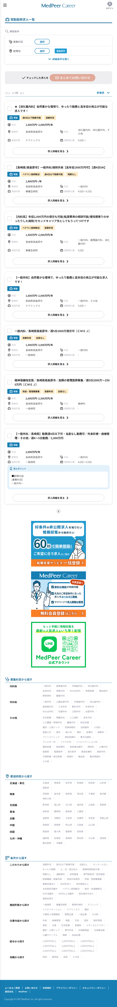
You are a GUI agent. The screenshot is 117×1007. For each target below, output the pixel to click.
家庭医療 (89, 690)
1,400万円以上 (87, 941)
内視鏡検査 (83, 930)
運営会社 (9, 991)
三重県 (80, 811)
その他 (46, 761)
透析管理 (97, 920)
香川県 (57, 831)
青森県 (57, 782)
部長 (65, 956)
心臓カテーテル (50, 934)
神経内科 (60, 690)
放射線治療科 (76, 746)
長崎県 (69, 838)
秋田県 (91, 782)
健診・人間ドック (51, 727)
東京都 (103, 793)
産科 (58, 732)
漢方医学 (72, 751)
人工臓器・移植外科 (52, 722)
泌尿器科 (84, 727)
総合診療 (84, 722)
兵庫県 (80, 818)
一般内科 (47, 685)
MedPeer (22, 991)
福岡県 (46, 838)
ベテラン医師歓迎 (71, 888)
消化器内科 (93, 685)
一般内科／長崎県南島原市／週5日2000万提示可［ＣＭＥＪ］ (53, 331)
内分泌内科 (75, 690)
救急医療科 (70, 736)
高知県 (80, 831)
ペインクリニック (51, 736)
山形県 (103, 782)
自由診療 (76, 934)
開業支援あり (49, 883)
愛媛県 (69, 831)
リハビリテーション (52, 909)
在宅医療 (47, 717)
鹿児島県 (47, 842)
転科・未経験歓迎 (93, 888)
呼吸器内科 (77, 685)
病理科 (70, 756)
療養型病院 (61, 904)
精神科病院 (77, 904)
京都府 (57, 818)
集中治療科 (85, 736)
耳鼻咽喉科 (70, 727)
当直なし (84, 864)
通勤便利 (60, 874)
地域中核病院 (73, 878)
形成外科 (89, 706)
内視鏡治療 (99, 930)
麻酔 (65, 934)
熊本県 (80, 838)
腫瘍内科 (60, 695)
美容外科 (101, 751)
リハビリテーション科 (87, 741)
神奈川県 (47, 798)
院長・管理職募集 (93, 878)
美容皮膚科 (86, 751)
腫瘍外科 (71, 722)
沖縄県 (59, 842)
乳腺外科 (62, 711)
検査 (68, 920)
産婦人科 (47, 732)
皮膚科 (89, 732)
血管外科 (89, 711)
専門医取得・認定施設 (94, 874)
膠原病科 (47, 695)
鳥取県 (46, 824)
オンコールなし (100, 864)
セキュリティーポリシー (94, 987)
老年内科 (87, 717)
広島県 (80, 824)
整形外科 (76, 706)
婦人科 (69, 732)
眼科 (79, 732)
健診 (87, 909)
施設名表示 (48, 898)
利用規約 (47, 987)
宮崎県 (103, 838)
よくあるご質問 (12, 987)
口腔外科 (76, 711)
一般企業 (82, 914)
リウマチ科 (65, 741)
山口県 (91, 824)
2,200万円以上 (50, 950)
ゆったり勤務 (49, 869)
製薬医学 (58, 751)
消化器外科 (95, 701)
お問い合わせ (31, 987)
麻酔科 (101, 732)
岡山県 (69, 824)
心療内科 (103, 746)
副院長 (55, 956)
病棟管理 (56, 920)
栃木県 (57, 793)
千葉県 (91, 793)
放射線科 (60, 746)
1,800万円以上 (68, 945)
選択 (42, 41)
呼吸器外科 (79, 701)
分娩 (54, 925)
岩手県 (69, 782)
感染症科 (103, 690)
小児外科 (62, 706)
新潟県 (46, 804)
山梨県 (91, 804)
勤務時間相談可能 (91, 869)
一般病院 (47, 904)
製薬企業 (69, 914)
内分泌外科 (48, 711)
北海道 (46, 782)
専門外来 (69, 930)
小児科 (97, 727)
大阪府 (69, 818)
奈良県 (91, 818)
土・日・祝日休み (69, 869)
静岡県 (57, 811)
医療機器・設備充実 (52, 878)
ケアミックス (73, 909)
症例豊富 (74, 874)
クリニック (93, 904)
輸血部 (81, 756)
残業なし (47, 874)
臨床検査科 (95, 756)
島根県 (57, 824)
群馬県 (69, 793)
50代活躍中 (48, 893)
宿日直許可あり (86, 893)
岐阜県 (46, 811)
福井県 (80, 804)
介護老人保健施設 (51, 914)
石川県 (69, 804)
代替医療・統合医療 (52, 756)
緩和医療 (47, 746)
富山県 (57, 804)
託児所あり (65, 883)
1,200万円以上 (68, 941)
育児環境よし (82, 883)
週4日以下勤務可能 (65, 864)
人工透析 (74, 717)
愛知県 (69, 811)
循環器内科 (61, 685)
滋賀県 (46, 818)
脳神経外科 (48, 706)
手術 (77, 920)
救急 (45, 925)
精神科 (91, 746)
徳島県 (46, 831)
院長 (45, 956)
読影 (86, 920)
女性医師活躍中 (50, 888)
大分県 (91, 838)
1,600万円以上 (50, 945)
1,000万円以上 (50, 941)
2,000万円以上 (87, 945)
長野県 (103, 804)
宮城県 (80, 782)
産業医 (46, 751)
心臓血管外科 (62, 701)
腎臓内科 (60, 717)
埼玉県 (80, 793)
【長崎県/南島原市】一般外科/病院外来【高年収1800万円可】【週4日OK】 (61, 167)
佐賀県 (57, 838)
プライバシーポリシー (67, 987)
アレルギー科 (49, 741)
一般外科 (47, 701)
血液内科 (47, 690)
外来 (45, 920)
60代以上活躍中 (66, 893)
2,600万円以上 (87, 950)
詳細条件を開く (58, 59)
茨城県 (46, 793)
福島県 (46, 787)
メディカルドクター (95, 925)
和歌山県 (104, 818)
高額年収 (47, 864)
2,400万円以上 (68, 950)
